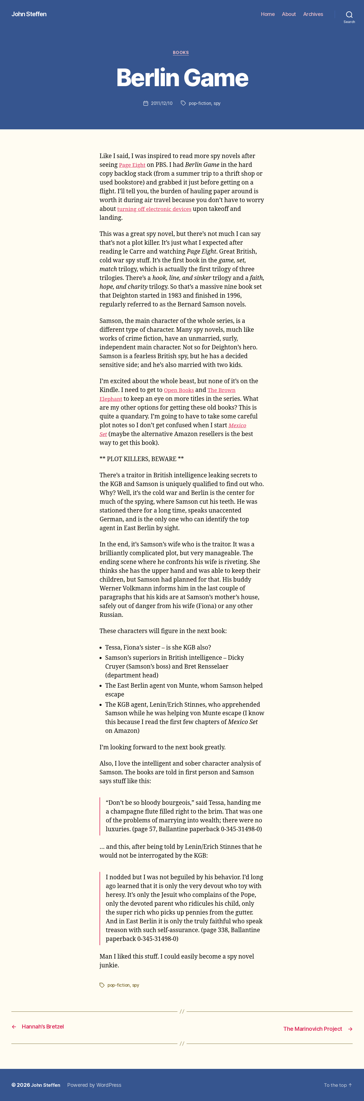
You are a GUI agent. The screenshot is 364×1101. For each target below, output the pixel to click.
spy (218, 104)
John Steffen (31, 14)
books (182, 53)
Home (268, 14)
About (289, 14)
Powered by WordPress (96, 1085)
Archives (313, 14)
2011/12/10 (161, 104)
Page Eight (134, 166)
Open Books (180, 391)
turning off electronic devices (158, 210)
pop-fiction (201, 104)
